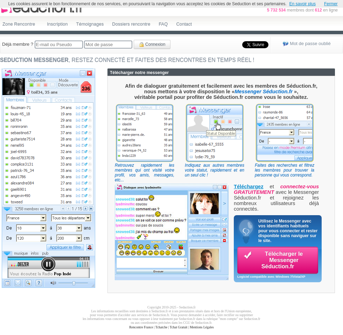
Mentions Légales (202, 327)
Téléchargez (249, 186)
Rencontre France (141, 327)
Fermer (331, 3)
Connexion (152, 44)
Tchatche (161, 327)
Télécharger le (273, 260)
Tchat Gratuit (179, 327)
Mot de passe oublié (310, 43)
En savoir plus (302, 3)
